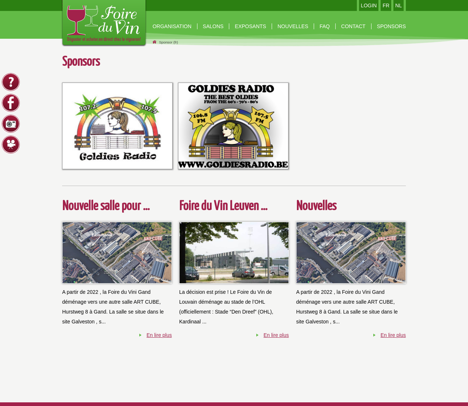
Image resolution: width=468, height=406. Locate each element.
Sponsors (391, 26)
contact (353, 26)
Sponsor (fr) (168, 42)
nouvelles (293, 26)
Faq (325, 26)
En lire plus (159, 335)
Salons (213, 26)
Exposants (250, 26)
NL (398, 5)
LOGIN (369, 5)
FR (385, 5)
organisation (171, 26)
